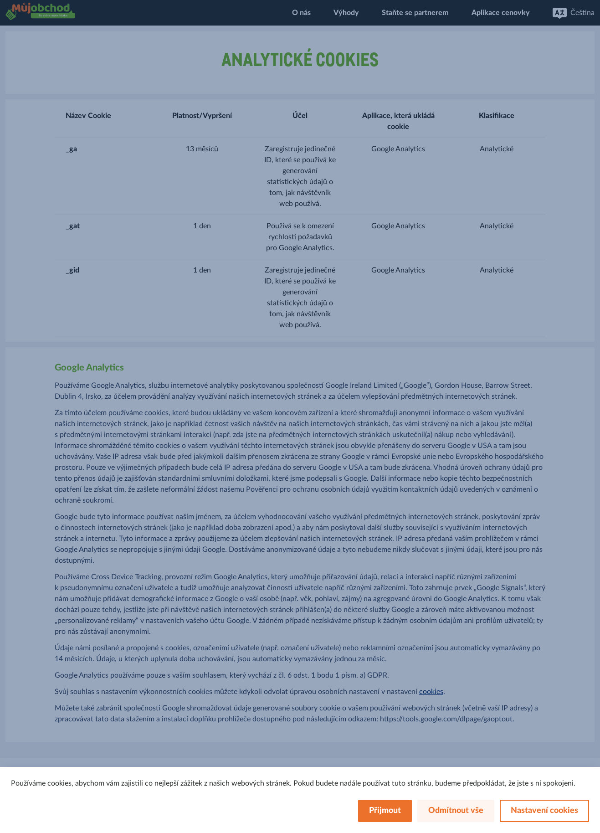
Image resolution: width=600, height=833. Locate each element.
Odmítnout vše (455, 811)
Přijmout (385, 811)
